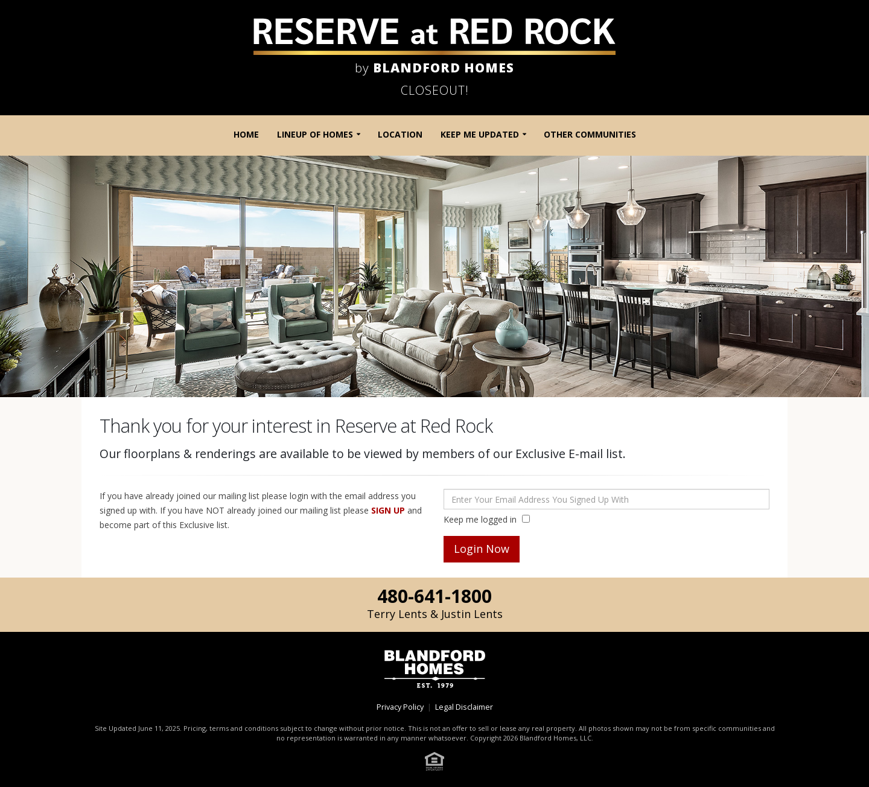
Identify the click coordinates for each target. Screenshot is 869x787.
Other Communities (590, 134)
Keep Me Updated (480, 134)
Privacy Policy (400, 707)
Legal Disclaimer (464, 707)
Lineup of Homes (315, 134)
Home (246, 134)
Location (400, 134)
